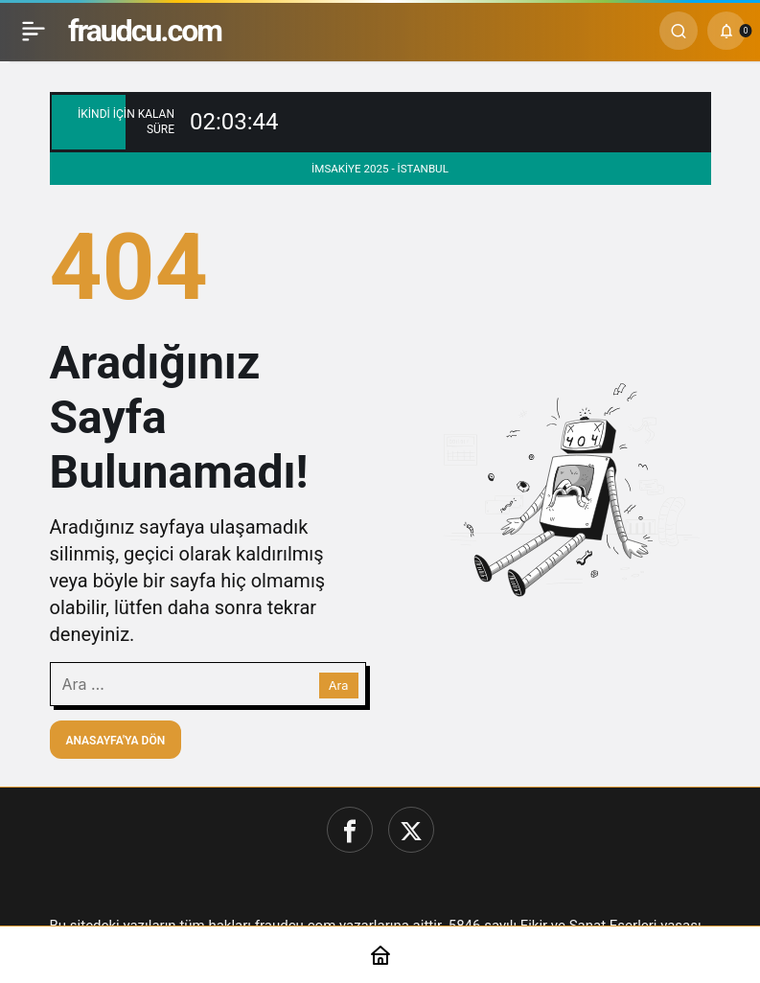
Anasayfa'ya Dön (116, 740)
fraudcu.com (144, 30)
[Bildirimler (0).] (726, 30)
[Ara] (678, 30)
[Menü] (33, 30)
